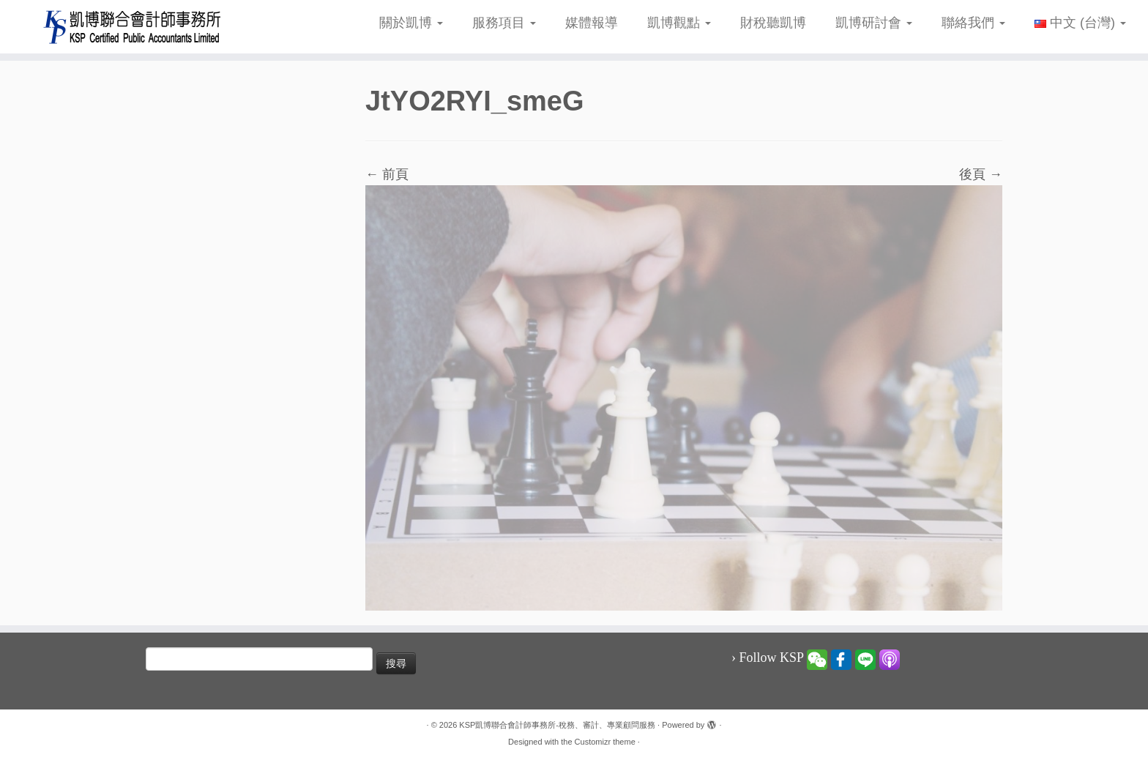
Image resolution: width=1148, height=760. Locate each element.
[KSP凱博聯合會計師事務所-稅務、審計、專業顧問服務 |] (132, 26)
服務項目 (504, 22)
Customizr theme (605, 741)
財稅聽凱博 (773, 22)
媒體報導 (591, 22)
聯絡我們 (973, 22)
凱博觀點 (679, 22)
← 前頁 (387, 174)
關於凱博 (411, 22)
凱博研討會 (873, 22)
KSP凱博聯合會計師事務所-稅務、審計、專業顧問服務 (557, 724)
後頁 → (980, 174)
